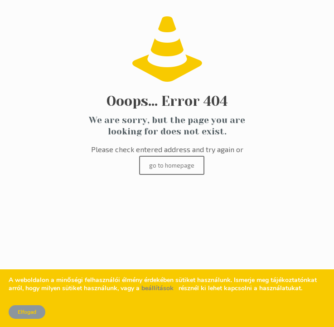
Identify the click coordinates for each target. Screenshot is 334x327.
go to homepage (171, 165)
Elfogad (27, 312)
